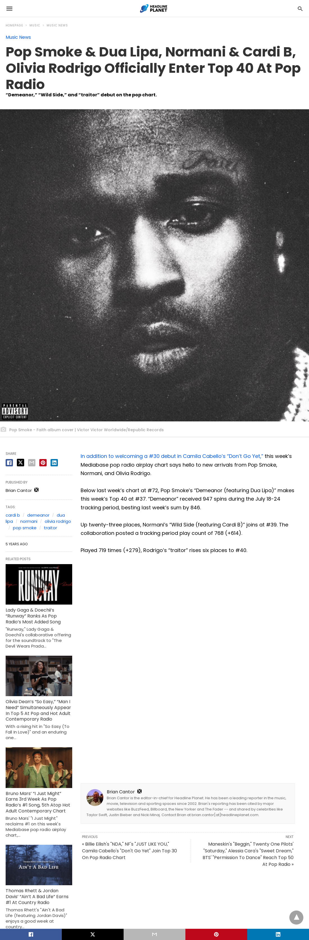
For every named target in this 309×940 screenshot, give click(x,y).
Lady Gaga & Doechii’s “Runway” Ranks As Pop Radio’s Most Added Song (33, 616)
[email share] (31, 462)
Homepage (14, 25)
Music (34, 25)
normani (28, 521)
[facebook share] (9, 462)
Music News (57, 25)
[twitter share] (20, 462)
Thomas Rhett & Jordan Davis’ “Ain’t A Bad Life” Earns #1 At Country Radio (37, 896)
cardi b (13, 515)
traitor (50, 528)
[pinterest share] (43, 462)
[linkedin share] (54, 462)
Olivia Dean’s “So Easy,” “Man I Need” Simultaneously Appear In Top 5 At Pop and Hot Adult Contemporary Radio (38, 710)
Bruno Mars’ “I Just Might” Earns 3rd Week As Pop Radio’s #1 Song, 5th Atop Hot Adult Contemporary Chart (38, 802)
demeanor (38, 515)
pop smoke (25, 528)
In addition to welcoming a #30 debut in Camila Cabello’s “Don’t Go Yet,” (172, 456)
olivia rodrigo (58, 521)
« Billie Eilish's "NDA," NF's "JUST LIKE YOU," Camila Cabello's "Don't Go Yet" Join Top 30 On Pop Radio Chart (129, 851)
